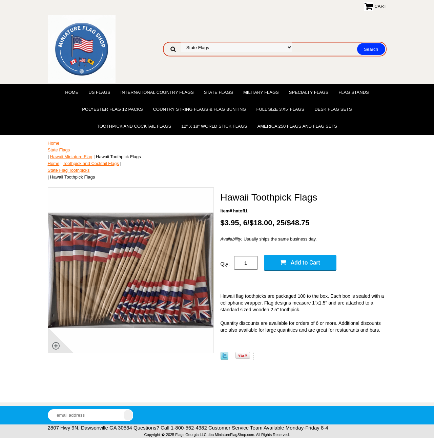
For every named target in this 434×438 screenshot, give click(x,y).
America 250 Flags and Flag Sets (297, 126)
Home (71, 92)
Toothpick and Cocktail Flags (134, 126)
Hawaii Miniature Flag (71, 156)
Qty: (225, 264)
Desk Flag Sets (333, 109)
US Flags (99, 92)
